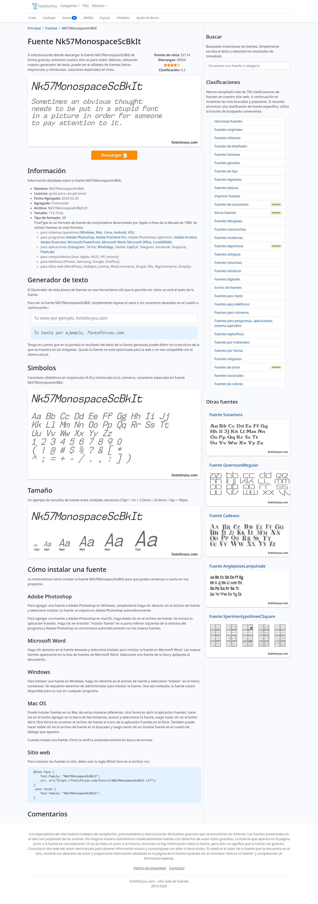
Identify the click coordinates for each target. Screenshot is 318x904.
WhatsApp (105, 247)
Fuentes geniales (227, 163)
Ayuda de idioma (147, 18)
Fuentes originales (228, 129)
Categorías (68, 5)
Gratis (32, 18)
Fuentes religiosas (228, 359)
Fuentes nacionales (229, 375)
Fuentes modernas (228, 237)
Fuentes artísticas (227, 271)
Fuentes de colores (228, 384)
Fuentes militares (227, 138)
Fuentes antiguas (227, 254)
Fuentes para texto (228, 296)
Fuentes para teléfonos (231, 304)
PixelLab (47, 252)
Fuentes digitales (227, 279)
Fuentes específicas (229, 334)
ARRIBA (88, 18)
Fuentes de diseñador (230, 146)
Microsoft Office (139, 242)
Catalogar (49, 18)
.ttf (64, 218)
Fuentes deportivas (228, 246)
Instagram (77, 247)
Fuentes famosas (227, 154)
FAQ (86, 5)
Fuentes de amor (227, 367)
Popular (105, 18)
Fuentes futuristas (228, 262)
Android (120, 232)
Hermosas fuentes (228, 121)
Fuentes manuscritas (230, 229)
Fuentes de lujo (226, 171)
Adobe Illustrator (53, 242)
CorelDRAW (161, 242)
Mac (99, 232)
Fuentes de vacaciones (231, 204)
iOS (130, 232)
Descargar (114, 155)
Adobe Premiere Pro (111, 237)
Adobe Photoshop (80, 237)
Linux (108, 232)
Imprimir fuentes (227, 196)
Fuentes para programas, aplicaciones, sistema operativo (243, 323)
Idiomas (98, 5)
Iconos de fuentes (228, 287)
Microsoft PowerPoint (84, 242)
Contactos (176, 868)
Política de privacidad (150, 868)
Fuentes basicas (226, 188)
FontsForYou (44, 6)
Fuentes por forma (228, 350)
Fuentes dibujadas (228, 221)
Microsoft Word (113, 242)
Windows (87, 232)
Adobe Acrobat (185, 237)
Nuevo (69, 18)
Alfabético (123, 18)
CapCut (132, 247)
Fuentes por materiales (231, 342)
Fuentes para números (231, 312)
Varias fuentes (225, 212)
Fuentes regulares (228, 179)
